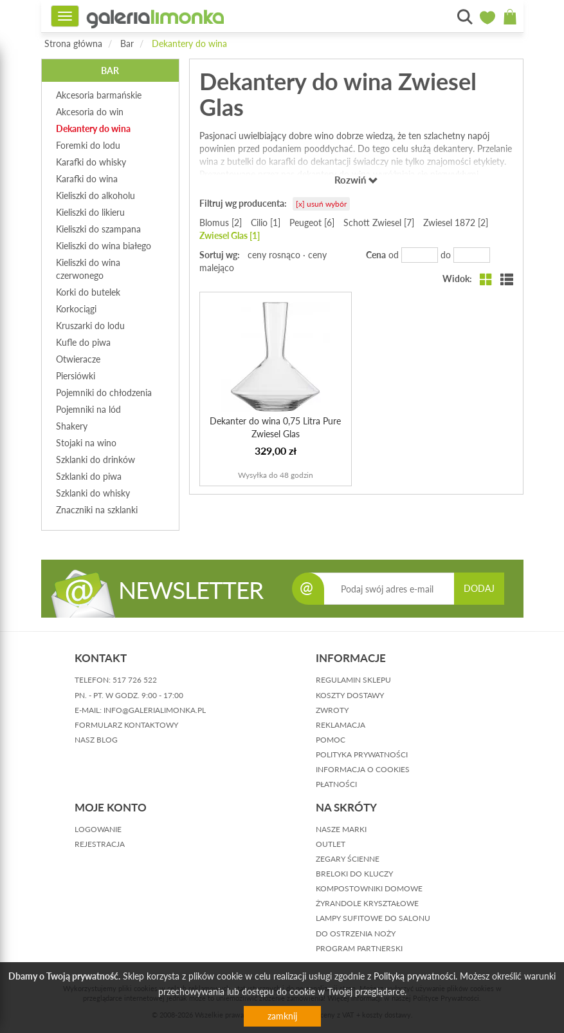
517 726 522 (135, 680)
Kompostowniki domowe (369, 888)
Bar (127, 43)
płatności (336, 784)
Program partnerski (359, 948)
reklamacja (340, 725)
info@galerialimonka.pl (155, 710)
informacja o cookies (363, 769)
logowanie (98, 829)
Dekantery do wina (189, 43)
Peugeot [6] (311, 222)
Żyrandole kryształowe (367, 903)
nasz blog (96, 739)
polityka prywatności (362, 754)
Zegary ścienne (347, 859)
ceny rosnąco (274, 254)
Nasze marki (341, 829)
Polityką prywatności (414, 976)
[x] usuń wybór (321, 204)
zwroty (332, 710)
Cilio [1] (265, 222)
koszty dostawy (350, 695)
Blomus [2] (220, 222)
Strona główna (73, 43)
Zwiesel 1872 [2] (455, 222)
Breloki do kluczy (354, 873)
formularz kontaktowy (126, 725)
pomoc (330, 739)
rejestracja (100, 844)
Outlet (330, 844)
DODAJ (479, 588)
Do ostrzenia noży (356, 933)
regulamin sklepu (353, 680)
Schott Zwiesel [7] (378, 222)
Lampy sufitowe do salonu (373, 918)
